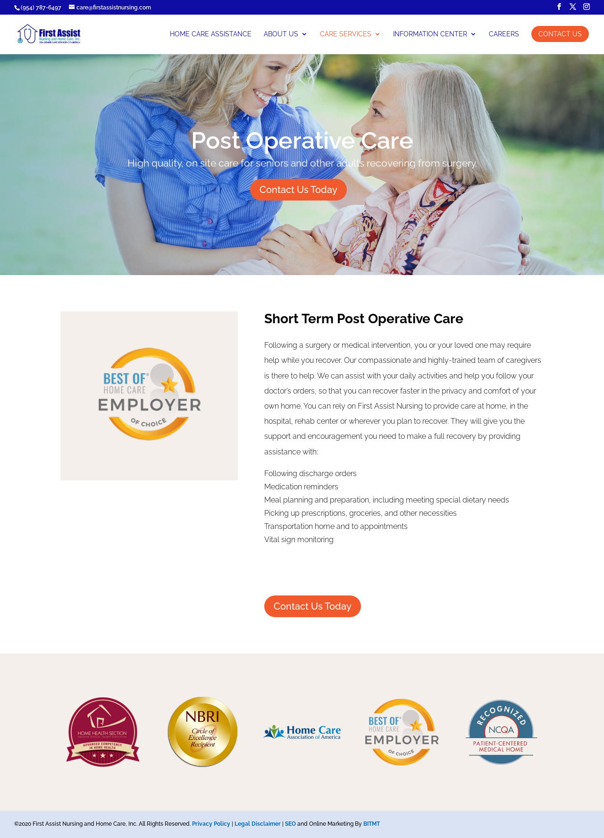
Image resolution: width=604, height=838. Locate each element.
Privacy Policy (211, 824)
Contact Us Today (298, 189)
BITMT (371, 824)
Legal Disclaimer (258, 824)
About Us (281, 34)
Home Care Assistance (211, 34)
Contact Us (560, 34)
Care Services (345, 34)
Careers (504, 34)
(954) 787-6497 (41, 7)
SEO (290, 824)
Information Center (430, 34)
